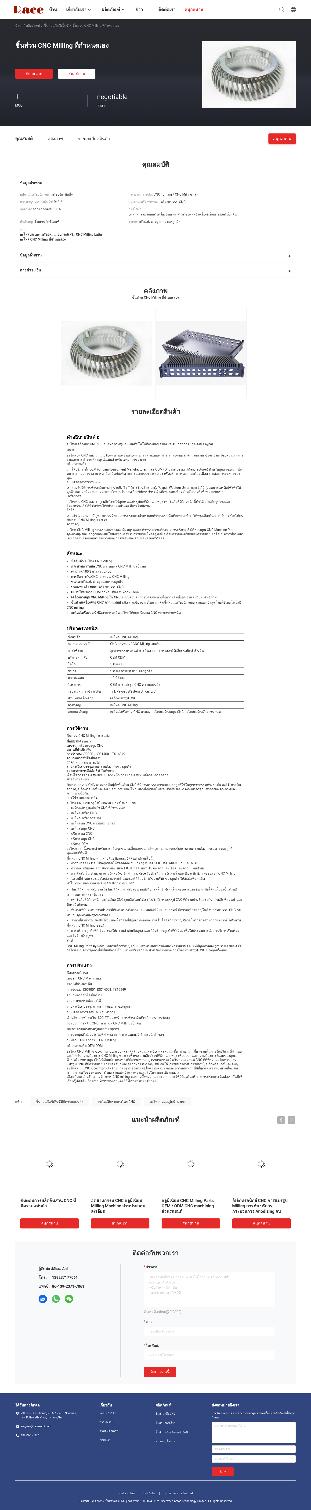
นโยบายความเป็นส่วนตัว (179, 1493)
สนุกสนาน (33, 73)
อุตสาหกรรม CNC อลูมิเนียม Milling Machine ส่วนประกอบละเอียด (118, 1206)
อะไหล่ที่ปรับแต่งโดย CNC (116, 1102)
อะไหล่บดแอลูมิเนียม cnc (167, 1102)
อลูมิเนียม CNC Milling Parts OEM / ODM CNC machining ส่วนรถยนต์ (188, 1206)
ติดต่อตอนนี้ (160, 1371)
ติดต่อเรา (105, 1440)
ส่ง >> (222, 1471)
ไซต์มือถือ (149, 1493)
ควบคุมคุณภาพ (108, 1431)
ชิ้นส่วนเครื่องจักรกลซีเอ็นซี (172, 1432)
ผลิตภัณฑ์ (33, 25)
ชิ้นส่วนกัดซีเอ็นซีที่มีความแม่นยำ (59, 1102)
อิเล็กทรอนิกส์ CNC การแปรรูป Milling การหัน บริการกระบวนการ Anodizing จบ (259, 1206)
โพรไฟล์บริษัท (107, 1413)
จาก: (149, 1322)
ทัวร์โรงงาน (106, 1422)
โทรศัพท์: (152, 1345)
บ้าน (18, 25)
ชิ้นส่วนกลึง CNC (165, 1413)
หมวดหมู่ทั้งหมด (165, 1441)
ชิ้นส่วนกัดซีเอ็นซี (56, 25)
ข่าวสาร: (152, 1267)
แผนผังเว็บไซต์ (126, 1493)
